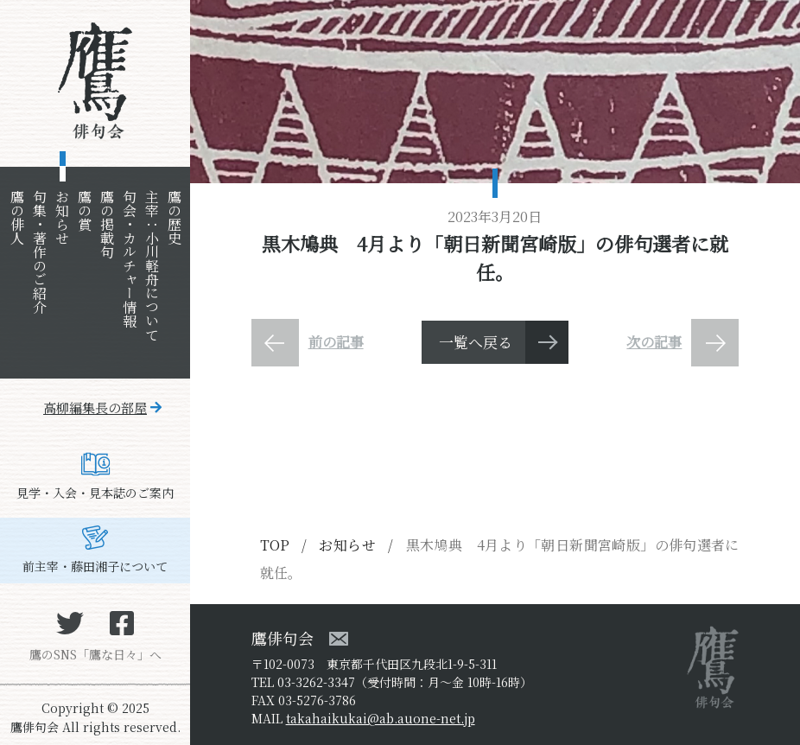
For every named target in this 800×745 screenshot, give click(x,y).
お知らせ (62, 217)
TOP (274, 545)
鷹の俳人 (17, 217)
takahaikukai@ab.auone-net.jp (380, 718)
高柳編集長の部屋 (95, 407)
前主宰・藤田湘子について (95, 566)
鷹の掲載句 (107, 223)
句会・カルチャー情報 (129, 258)
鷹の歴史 (174, 217)
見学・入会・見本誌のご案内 (95, 492)
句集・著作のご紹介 (39, 251)
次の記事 (654, 342)
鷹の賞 (84, 210)
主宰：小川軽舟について (152, 265)
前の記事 (336, 342)
